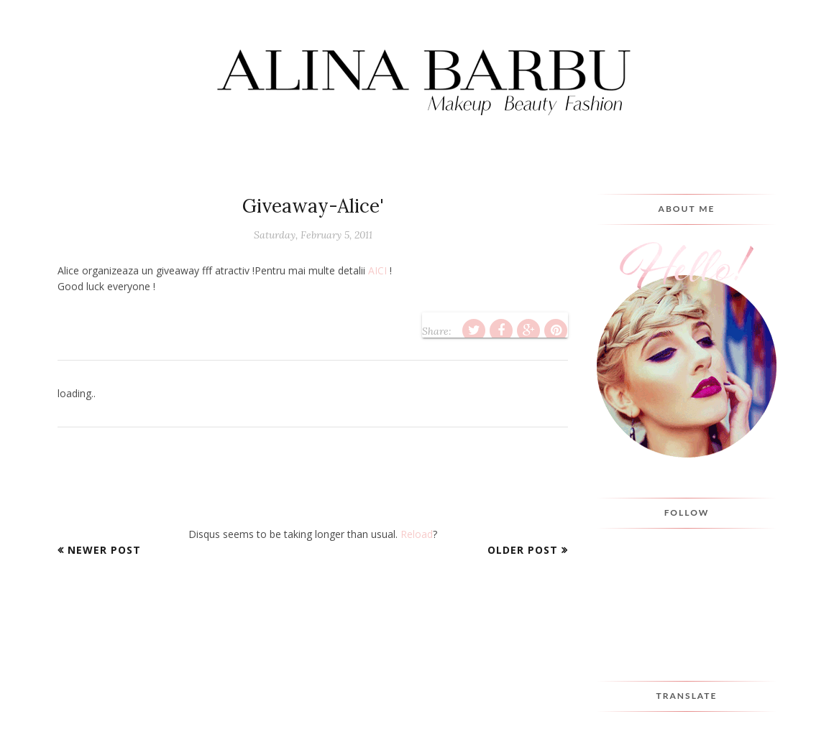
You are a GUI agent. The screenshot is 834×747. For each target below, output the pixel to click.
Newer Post (104, 550)
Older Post (522, 550)
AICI (377, 270)
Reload (416, 534)
